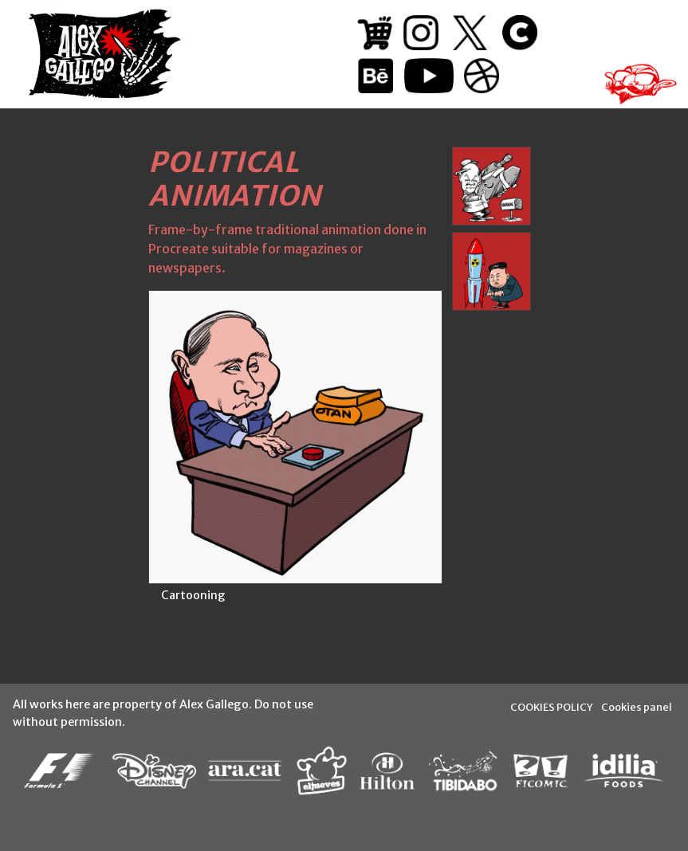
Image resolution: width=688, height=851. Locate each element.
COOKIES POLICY (551, 706)
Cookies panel (636, 706)
